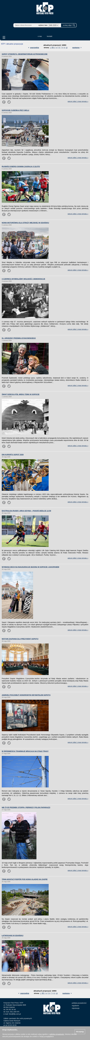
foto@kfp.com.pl (15, 1014)
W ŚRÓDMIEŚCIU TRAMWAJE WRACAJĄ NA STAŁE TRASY (25, 751)
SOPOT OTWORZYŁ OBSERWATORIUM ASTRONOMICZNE (24, 54)
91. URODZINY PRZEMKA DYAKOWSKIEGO (19, 338)
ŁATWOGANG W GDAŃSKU (12, 935)
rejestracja (75, 1008)
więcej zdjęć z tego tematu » (78, 101)
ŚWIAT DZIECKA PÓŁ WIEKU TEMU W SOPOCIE (20, 394)
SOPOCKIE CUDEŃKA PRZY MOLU (15, 110)
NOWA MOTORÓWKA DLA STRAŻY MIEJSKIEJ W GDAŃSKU (25, 223)
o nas (40, 36)
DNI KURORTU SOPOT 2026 (13, 454)
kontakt (49, 36)
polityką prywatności (56, 1034)
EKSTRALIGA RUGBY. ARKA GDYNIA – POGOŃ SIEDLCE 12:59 (26, 511)
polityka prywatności (79, 1003)
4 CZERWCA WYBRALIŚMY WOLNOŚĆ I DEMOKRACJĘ (23, 279)
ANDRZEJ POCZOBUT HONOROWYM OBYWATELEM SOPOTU (26, 695)
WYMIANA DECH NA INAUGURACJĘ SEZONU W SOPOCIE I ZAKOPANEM (30, 567)
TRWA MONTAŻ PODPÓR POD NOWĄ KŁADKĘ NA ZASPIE (24, 879)
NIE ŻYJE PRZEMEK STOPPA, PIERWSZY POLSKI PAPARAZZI (26, 807)
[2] (53, 48)
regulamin (75, 1006)
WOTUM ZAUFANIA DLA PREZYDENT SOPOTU (20, 639)
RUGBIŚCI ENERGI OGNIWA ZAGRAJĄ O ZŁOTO (21, 166)
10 (67, 48)
